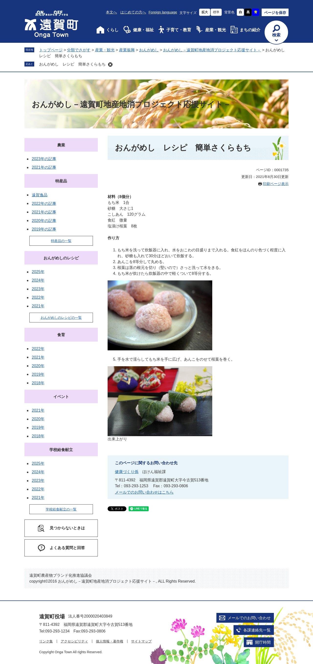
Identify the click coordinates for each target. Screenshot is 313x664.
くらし (112, 30)
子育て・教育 (178, 30)
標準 (216, 12)
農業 (61, 145)
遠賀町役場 (52, 616)
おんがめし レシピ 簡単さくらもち (72, 64)
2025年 (38, 272)
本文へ (111, 12)
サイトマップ (141, 641)
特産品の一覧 (61, 241)
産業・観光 (215, 30)
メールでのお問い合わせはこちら (144, 492)
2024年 (38, 280)
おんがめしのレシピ (61, 258)
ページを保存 (275, 13)
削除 (110, 64)
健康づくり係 (126, 472)
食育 (61, 335)
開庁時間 (263, 642)
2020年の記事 (44, 221)
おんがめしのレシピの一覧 (61, 318)
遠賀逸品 (39, 195)
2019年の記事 (44, 229)
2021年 (38, 306)
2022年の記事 (44, 203)
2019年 (38, 374)
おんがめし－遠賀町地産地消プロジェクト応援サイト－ (212, 50)
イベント (61, 397)
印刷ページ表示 (276, 184)
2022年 (38, 297)
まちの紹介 (250, 30)
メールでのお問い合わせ (249, 618)
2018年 (38, 383)
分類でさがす (78, 50)
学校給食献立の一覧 (61, 509)
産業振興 (127, 50)
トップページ (51, 50)
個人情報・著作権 (109, 641)
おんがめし (149, 50)
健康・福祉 (143, 30)
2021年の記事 (44, 167)
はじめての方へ (133, 12)
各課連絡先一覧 (257, 630)
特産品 (61, 181)
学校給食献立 (61, 450)
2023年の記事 (44, 159)
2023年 (38, 289)
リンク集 (46, 641)
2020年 (38, 366)
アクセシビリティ (74, 641)
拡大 (204, 12)
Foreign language (162, 12)
